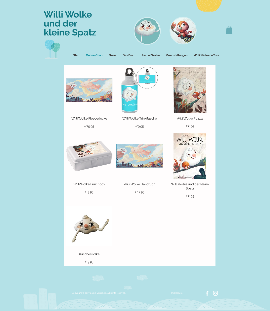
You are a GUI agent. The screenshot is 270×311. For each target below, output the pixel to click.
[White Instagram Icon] (215, 293)
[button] (229, 30)
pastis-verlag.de (98, 293)
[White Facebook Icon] (207, 293)
